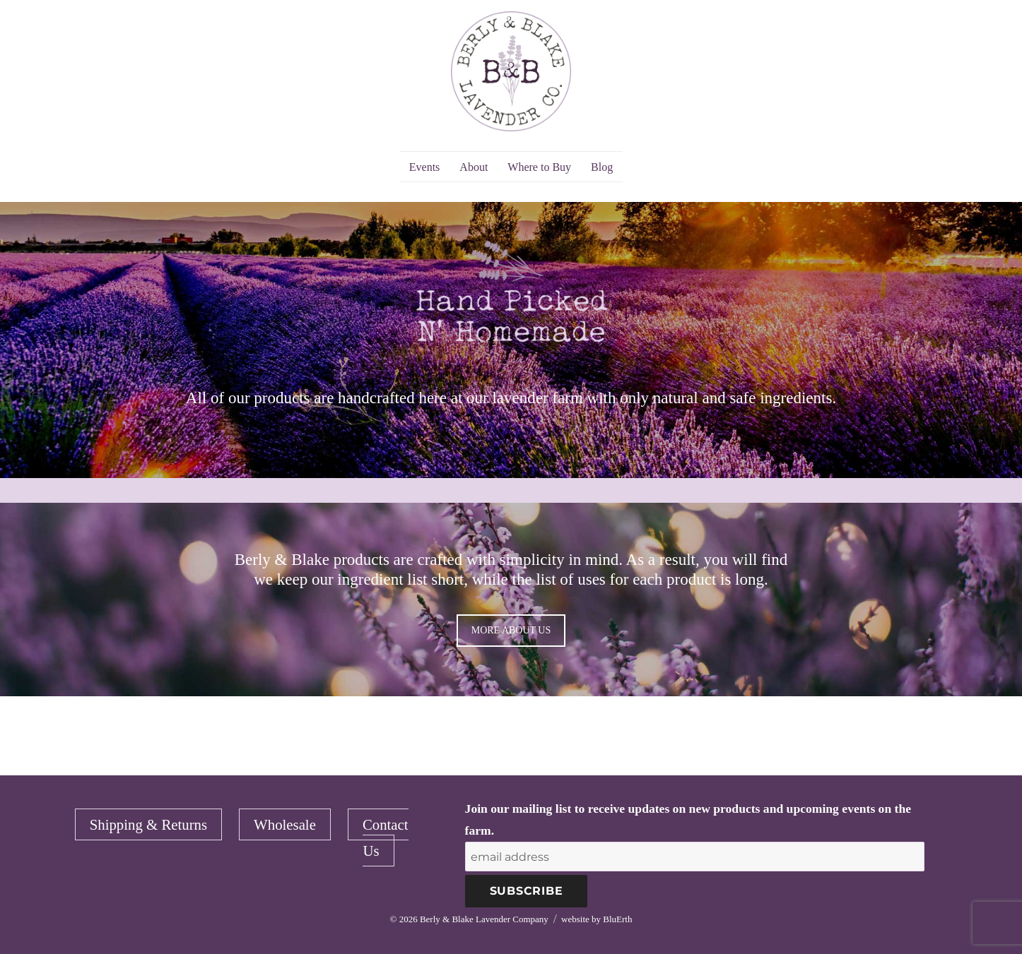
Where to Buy (539, 167)
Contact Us (386, 837)
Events (424, 167)
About (473, 167)
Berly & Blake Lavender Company (484, 919)
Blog (602, 167)
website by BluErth (596, 919)
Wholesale (285, 824)
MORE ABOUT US (511, 630)
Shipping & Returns (148, 824)
